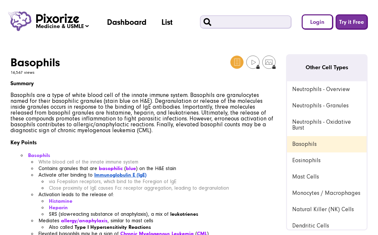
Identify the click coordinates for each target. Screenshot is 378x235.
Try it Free (351, 21)
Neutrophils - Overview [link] (321, 89)
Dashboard (126, 22)
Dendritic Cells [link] (310, 225)
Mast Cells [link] (305, 176)
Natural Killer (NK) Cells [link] (323, 209)
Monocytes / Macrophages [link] (326, 193)
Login (317, 21)
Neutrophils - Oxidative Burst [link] (321, 124)
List (167, 22)
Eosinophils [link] (306, 160)
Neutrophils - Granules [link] (320, 105)
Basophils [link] (304, 144)
